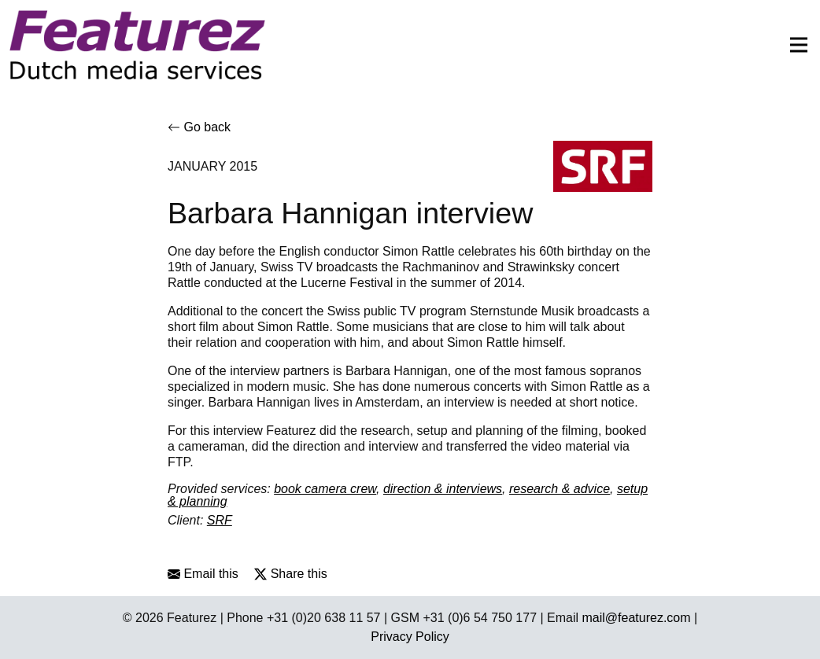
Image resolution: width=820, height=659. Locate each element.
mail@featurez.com (636, 617)
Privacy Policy (410, 636)
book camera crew (325, 488)
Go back (199, 127)
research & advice (559, 488)
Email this (203, 573)
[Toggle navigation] (794, 45)
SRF (219, 520)
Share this (290, 573)
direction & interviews (442, 488)
